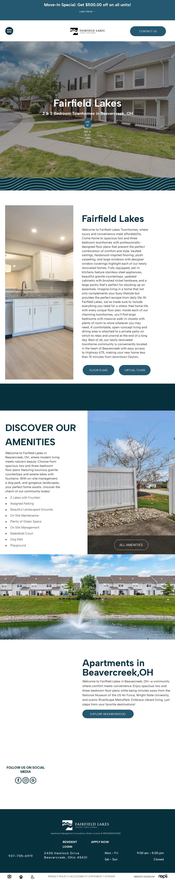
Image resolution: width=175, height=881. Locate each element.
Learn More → (87, 11)
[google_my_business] (33, 780)
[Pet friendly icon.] (21, 878)
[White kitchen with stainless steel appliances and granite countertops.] (95, 783)
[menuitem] (58, 876)
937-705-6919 (21, 856)
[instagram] (25, 780)
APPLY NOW (100, 842)
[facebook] (18, 780)
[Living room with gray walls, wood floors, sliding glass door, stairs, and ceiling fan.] (159, 783)
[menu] (9, 31)
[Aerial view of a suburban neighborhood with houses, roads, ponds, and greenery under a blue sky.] (127, 783)
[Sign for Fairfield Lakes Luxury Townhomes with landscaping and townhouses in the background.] (63, 783)
